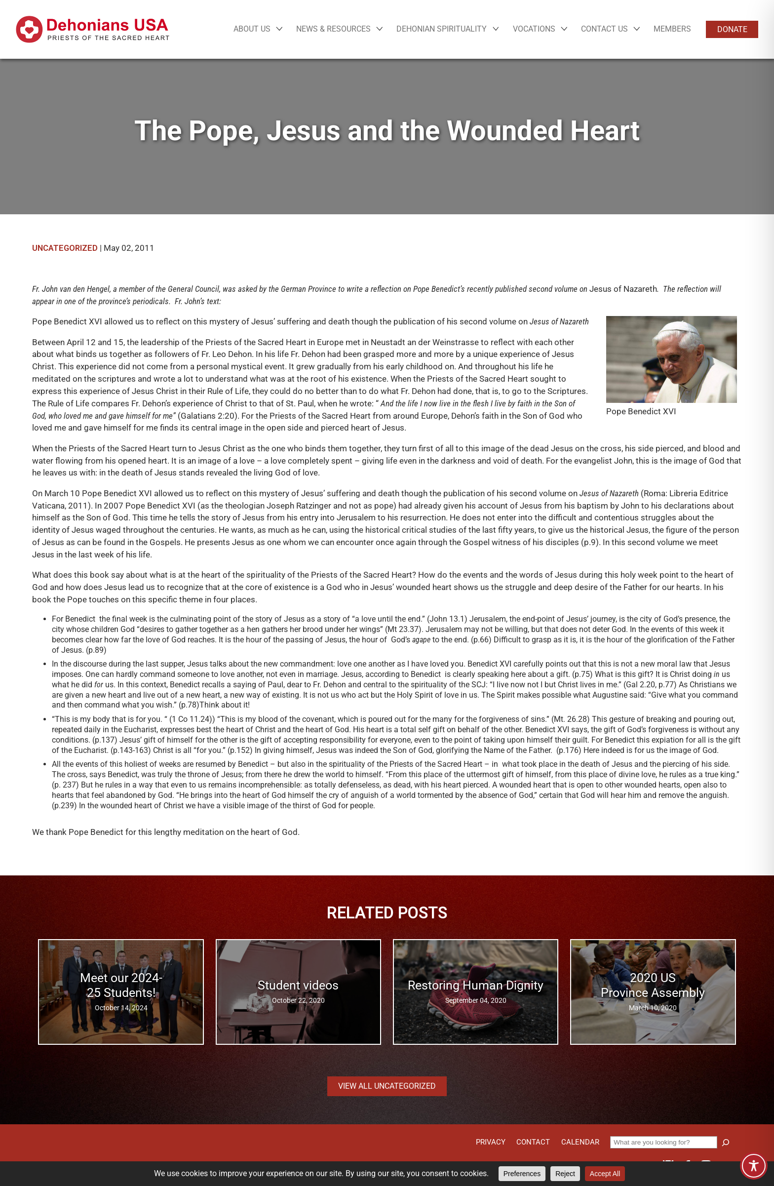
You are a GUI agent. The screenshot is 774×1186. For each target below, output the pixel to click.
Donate (732, 29)
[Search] (726, 1142)
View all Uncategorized (387, 1086)
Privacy (490, 1142)
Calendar (580, 1142)
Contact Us (604, 29)
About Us (252, 29)
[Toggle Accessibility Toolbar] (754, 1166)
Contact (533, 1142)
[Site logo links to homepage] (92, 29)
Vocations (534, 29)
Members (672, 29)
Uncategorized (65, 248)
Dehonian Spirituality (441, 29)
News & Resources (333, 29)
